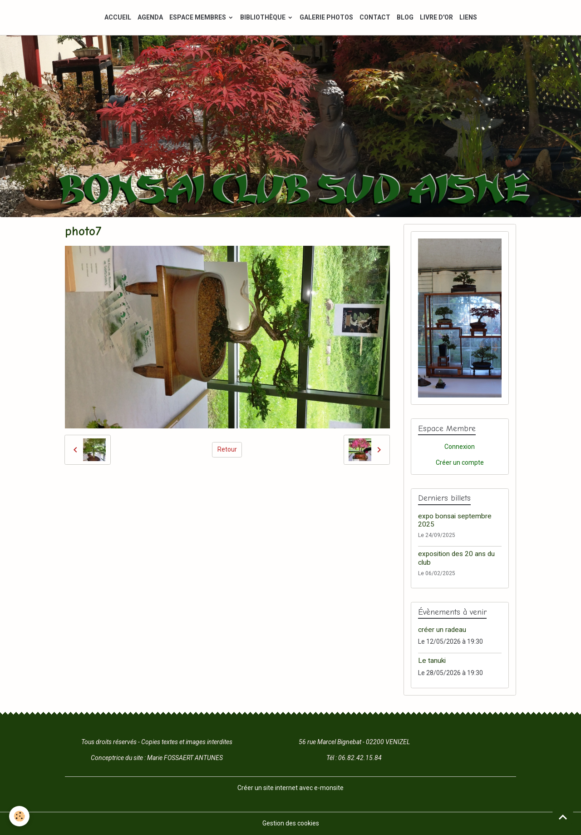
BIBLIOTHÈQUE (263, 17)
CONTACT (374, 17)
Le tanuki (432, 660)
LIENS (468, 17)
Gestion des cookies (290, 823)
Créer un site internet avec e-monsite (290, 787)
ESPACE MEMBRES (198, 17)
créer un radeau (442, 630)
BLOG (405, 17)
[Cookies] (19, 816)
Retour (227, 449)
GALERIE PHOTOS (326, 17)
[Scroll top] (562, 816)
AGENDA (150, 17)
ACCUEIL (117, 17)
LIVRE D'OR (436, 17)
